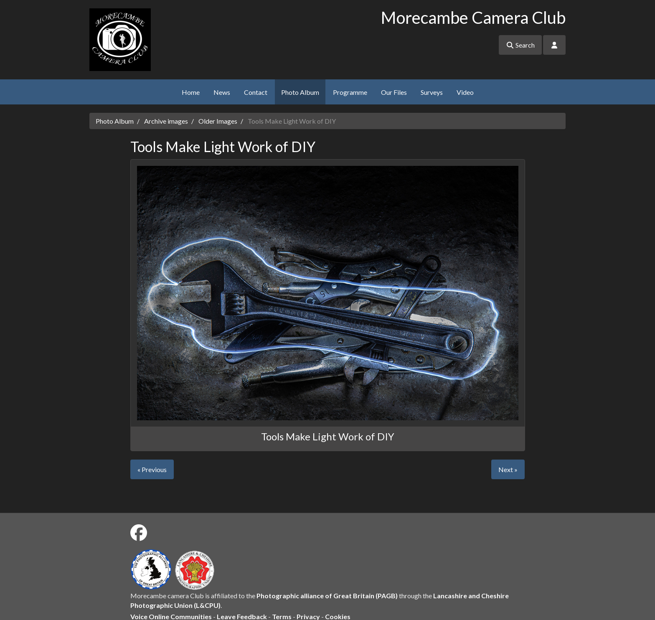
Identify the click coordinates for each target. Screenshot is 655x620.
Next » (508, 469)
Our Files (394, 92)
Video (465, 92)
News (221, 92)
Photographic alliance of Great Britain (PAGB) (327, 596)
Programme (350, 92)
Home (191, 92)
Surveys (432, 92)
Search (520, 45)
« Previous (152, 469)
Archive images (166, 121)
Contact (255, 92)
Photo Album (300, 92)
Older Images (217, 121)
